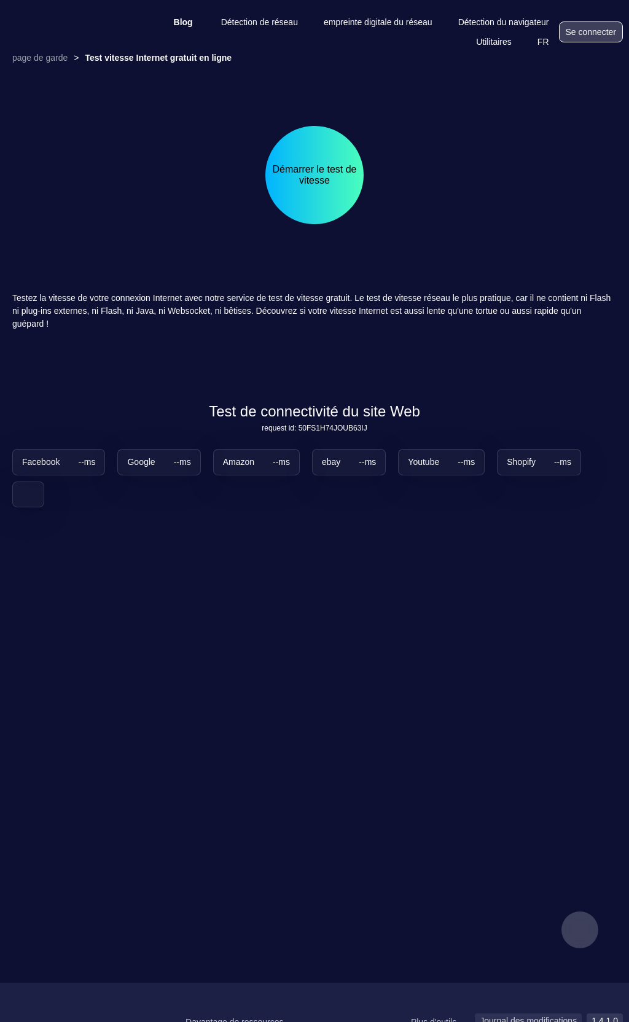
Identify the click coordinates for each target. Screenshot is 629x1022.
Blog (175, 22)
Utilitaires (486, 42)
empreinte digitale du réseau (370, 22)
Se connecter (591, 32)
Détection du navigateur (495, 22)
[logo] (67, 32)
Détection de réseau (251, 22)
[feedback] (579, 929)
